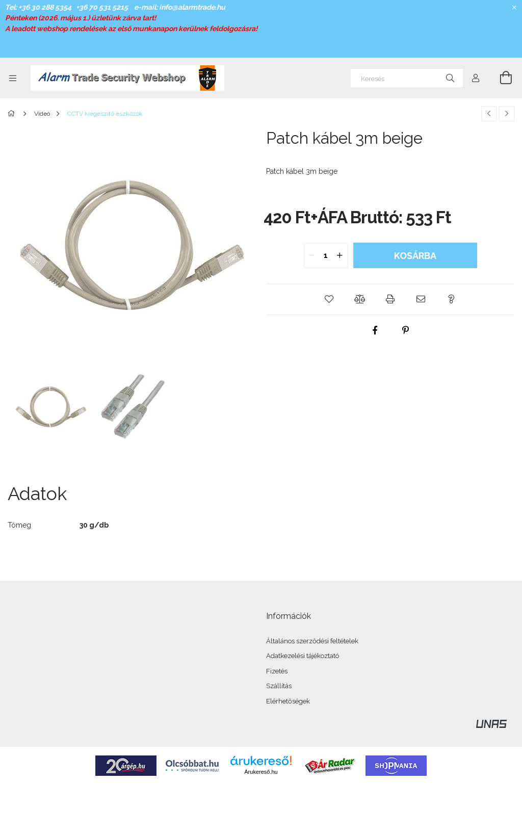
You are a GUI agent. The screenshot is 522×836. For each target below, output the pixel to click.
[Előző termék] (489, 113)
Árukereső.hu (260, 772)
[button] (329, 299)
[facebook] (375, 330)
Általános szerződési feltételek (312, 641)
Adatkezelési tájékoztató (302, 656)
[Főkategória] (13, 113)
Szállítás (279, 686)
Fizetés (277, 671)
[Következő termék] (506, 113)
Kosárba (415, 255)
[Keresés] (407, 78)
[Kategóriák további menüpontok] (12, 78)
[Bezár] (514, 7)
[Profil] (475, 78)
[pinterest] (406, 330)
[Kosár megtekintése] (500, 78)
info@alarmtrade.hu (192, 7)
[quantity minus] (312, 255)
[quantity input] (326, 255)
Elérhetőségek (288, 701)
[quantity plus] (340, 255)
